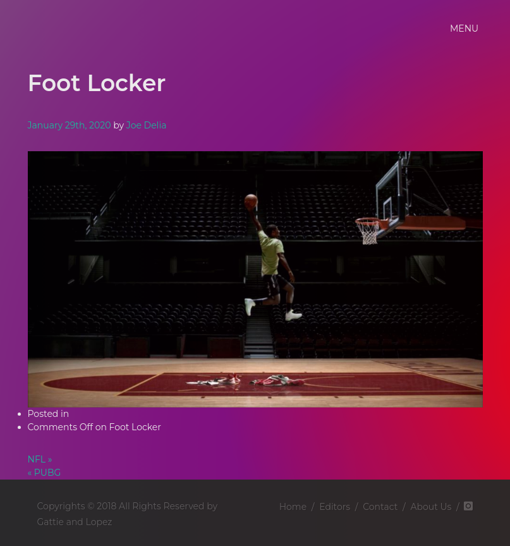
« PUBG (44, 472)
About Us (430, 506)
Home (293, 506)
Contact (380, 506)
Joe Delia (146, 125)
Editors (334, 506)
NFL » (40, 459)
